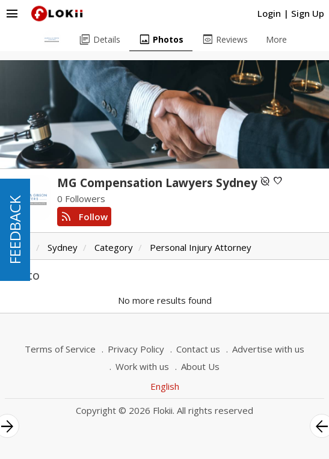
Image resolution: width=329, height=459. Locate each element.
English (164, 386)
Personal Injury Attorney (200, 247)
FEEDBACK (15, 230)
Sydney (63, 247)
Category (113, 247)
